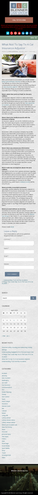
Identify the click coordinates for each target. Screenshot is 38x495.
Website (6, 264)
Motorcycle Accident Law (9, 425)
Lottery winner (6, 418)
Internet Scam (6, 406)
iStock (12, 227)
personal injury (6, 434)
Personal (4, 432)
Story (3, 450)
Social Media (6, 446)
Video (3, 457)
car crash (4, 383)
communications (7, 387)
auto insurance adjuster (10, 87)
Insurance (5, 404)
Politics (4, 439)
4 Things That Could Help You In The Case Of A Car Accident (17, 282)
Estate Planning (6, 392)
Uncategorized (6, 455)
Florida (4, 394)
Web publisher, (13, 51)
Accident (4, 373)
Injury (3, 399)
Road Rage (5, 443)
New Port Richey (7, 427)
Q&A (3, 441)
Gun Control (5, 397)
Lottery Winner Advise (8, 422)
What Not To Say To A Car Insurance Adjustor (16, 359)
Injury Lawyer (6, 401)
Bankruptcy (5, 380)
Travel (4, 453)
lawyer (4, 413)
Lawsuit (4, 411)
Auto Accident (6, 378)
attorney (4, 376)
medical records (25, 182)
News (3, 429)
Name (6, 248)
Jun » (8, 336)
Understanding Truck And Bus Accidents (15, 280)
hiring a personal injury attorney (11, 81)
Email (6, 256)
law (3, 408)
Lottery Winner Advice (8, 420)
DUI (3, 390)
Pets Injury (5, 436)
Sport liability (6, 448)
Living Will (5, 415)
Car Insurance (6, 385)
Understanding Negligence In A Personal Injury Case (18, 352)
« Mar (4, 336)
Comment (7, 239)
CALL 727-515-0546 (19, 20)
